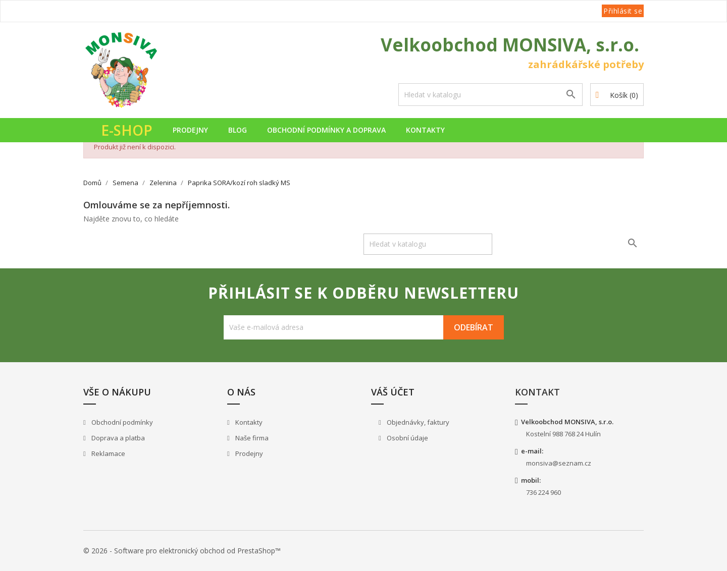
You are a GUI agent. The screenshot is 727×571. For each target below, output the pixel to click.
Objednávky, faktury (417, 422)
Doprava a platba (117, 437)
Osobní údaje (406, 437)
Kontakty (425, 130)
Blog (237, 130)
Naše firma (251, 437)
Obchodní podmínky (121, 422)
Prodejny (190, 130)
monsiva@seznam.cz (558, 463)
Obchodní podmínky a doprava (326, 130)
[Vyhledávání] (490, 94)
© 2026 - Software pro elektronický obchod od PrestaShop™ (182, 550)
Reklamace (107, 453)
